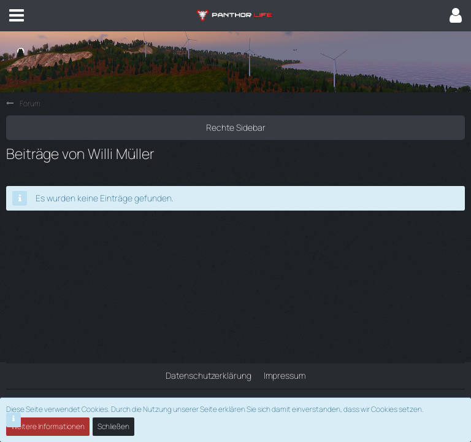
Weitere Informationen (48, 426)
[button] (16, 15)
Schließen (113, 426)
